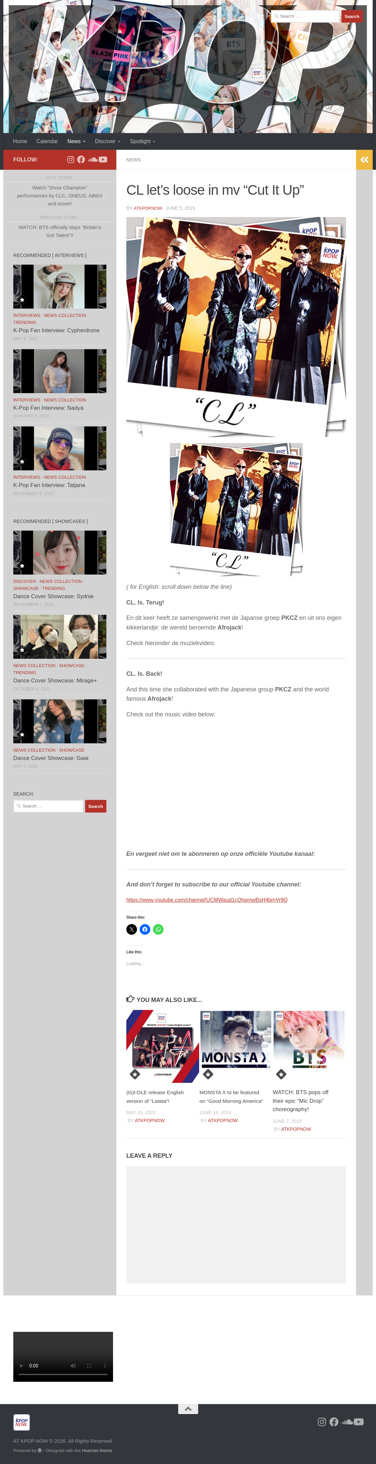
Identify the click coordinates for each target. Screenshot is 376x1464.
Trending (24, 322)
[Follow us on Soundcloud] (92, 159)
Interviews (26, 315)
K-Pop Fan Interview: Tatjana (49, 485)
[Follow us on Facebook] (81, 159)
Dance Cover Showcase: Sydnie (53, 596)
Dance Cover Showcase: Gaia (50, 758)
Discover (105, 141)
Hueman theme (97, 1450)
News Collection (65, 315)
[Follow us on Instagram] (70, 159)
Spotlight (140, 141)
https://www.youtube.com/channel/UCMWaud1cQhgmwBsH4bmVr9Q (218, 899)
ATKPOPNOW (149, 208)
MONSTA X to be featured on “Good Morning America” (232, 1100)
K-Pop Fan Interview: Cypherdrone (56, 330)
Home (20, 141)
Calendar (47, 141)
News (74, 141)
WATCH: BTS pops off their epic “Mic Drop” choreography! (300, 1100)
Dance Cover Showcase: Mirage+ (55, 680)
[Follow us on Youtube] (102, 159)
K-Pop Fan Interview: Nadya (48, 408)
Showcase (26, 588)
